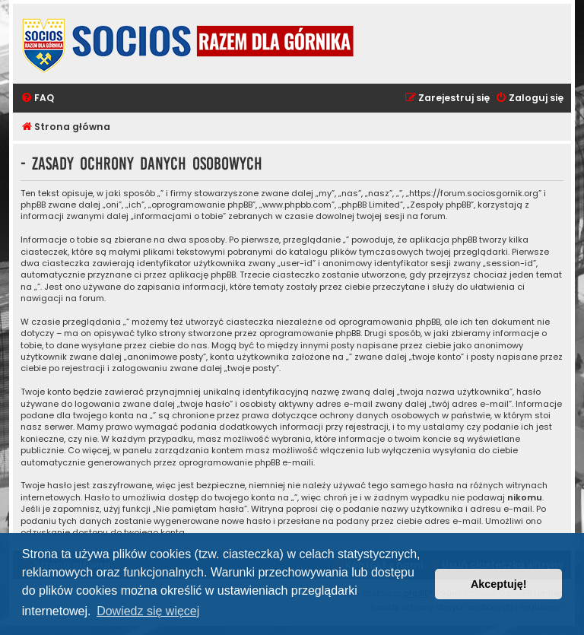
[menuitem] (37, 98)
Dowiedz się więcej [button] (148, 611)
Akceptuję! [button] (499, 584)
